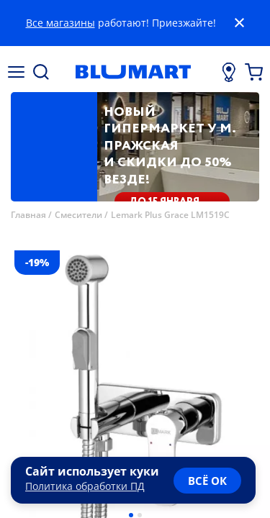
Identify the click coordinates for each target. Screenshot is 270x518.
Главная (28, 215)
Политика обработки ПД (85, 486)
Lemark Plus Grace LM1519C (170, 215)
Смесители (78, 215)
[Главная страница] (132, 72)
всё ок (207, 480)
